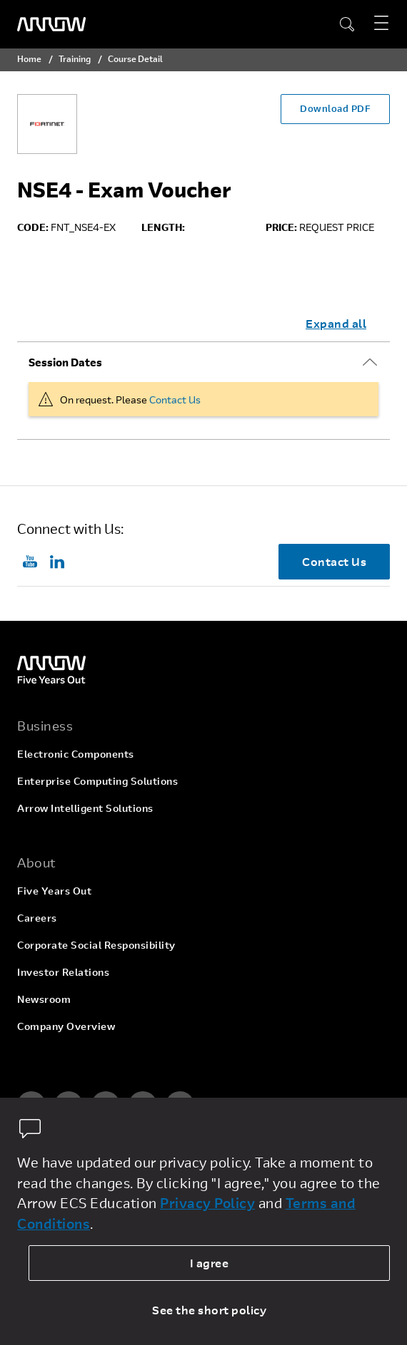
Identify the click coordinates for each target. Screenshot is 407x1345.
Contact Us (175, 399)
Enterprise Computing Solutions (97, 781)
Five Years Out (54, 890)
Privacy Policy (207, 1203)
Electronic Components (75, 754)
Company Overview (66, 1026)
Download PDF (335, 108)
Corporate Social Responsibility (96, 945)
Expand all (336, 323)
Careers (37, 917)
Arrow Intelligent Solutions (85, 808)
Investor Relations (63, 972)
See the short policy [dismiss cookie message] (209, 1309)
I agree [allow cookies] (209, 1262)
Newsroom (44, 999)
